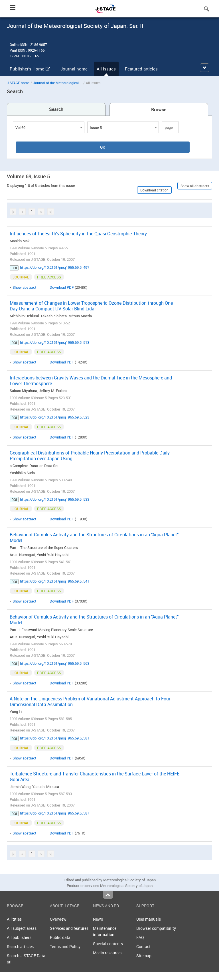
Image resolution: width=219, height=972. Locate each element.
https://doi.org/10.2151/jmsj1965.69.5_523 (54, 417)
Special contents (108, 943)
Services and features (69, 928)
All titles (14, 919)
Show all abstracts (195, 185)
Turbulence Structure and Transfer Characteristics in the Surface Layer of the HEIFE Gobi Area (94, 777)
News (98, 919)
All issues (106, 69)
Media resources (107, 952)
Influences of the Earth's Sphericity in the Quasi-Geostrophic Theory (78, 234)
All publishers (19, 937)
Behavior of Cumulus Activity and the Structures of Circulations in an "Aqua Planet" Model (94, 537)
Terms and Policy (65, 946)
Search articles (20, 946)
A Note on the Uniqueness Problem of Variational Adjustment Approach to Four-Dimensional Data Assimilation (90, 702)
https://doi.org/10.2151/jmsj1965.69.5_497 (54, 267)
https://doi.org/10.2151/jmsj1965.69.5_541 (54, 581)
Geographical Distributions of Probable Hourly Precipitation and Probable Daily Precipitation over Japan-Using (90, 456)
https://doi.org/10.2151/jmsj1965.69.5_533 (54, 499)
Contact (143, 946)
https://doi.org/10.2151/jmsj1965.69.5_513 (54, 342)
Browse (158, 109)
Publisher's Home (30, 69)
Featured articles (141, 69)
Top (108, 895)
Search (56, 109)
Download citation (154, 190)
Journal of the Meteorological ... (57, 82)
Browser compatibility (156, 928)
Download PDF (62, 287)
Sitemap (143, 955)
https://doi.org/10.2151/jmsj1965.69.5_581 (54, 738)
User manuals (148, 919)
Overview (58, 919)
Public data (60, 937)
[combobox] (48, 127)
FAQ (140, 937)
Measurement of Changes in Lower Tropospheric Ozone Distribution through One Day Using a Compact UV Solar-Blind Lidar (91, 306)
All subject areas (21, 928)
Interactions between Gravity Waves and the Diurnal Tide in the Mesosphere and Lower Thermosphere (91, 381)
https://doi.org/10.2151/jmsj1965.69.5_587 (54, 813)
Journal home (74, 69)
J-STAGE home (18, 82)
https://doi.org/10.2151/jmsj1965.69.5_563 (54, 663)
